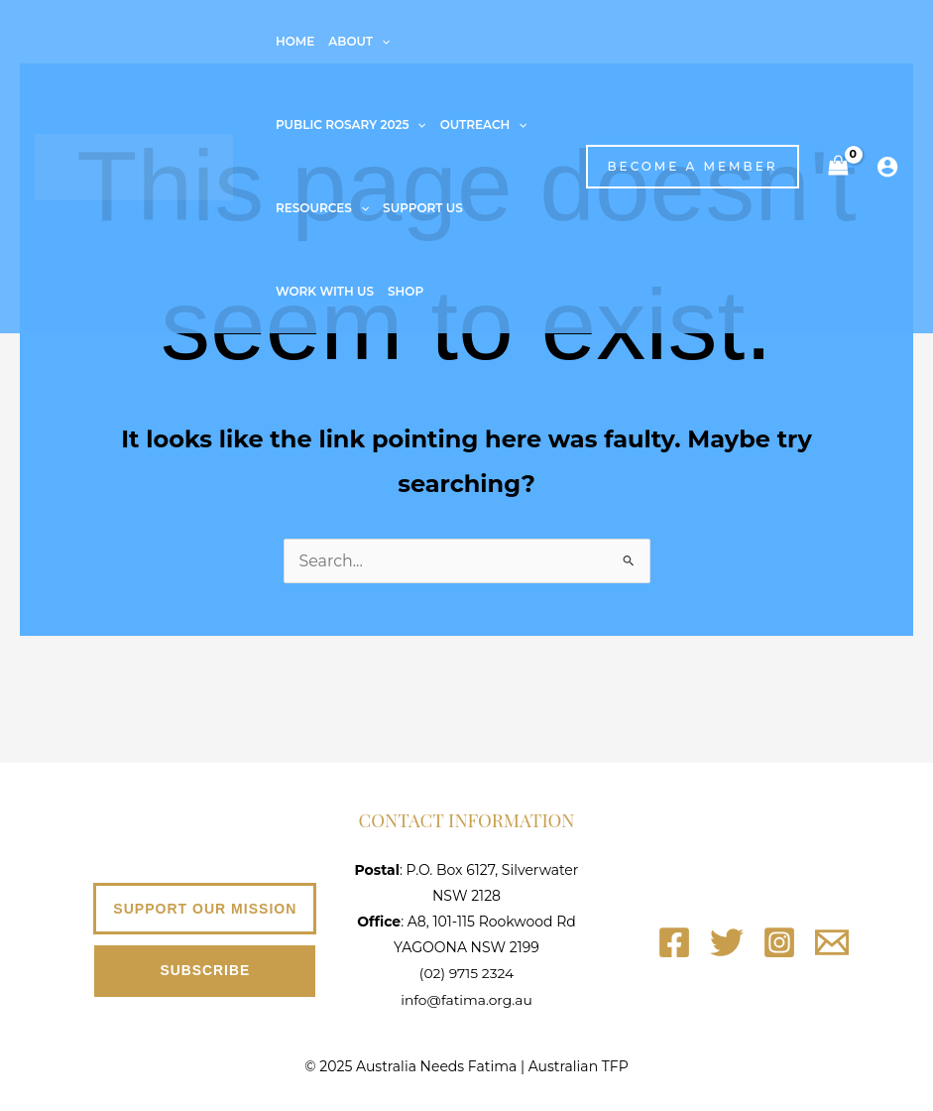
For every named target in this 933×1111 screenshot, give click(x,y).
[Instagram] (779, 942)
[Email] (832, 942)
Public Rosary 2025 (351, 125)
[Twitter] (727, 942)
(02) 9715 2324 (466, 973)
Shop (405, 291)
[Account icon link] (887, 167)
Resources (322, 208)
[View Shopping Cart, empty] (838, 166)
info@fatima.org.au (467, 999)
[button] (681, 166)
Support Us (423, 207)
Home (295, 41)
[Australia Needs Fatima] (134, 165)
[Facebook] (674, 942)
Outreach (483, 125)
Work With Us (325, 291)
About (359, 41)
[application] (381, 41)
